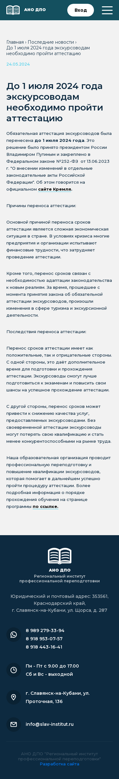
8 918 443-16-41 (44, 647)
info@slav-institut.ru (50, 724)
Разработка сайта (59, 763)
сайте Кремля (54, 189)
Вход (81, 10)
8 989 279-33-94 (45, 630)
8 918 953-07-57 (44, 639)
